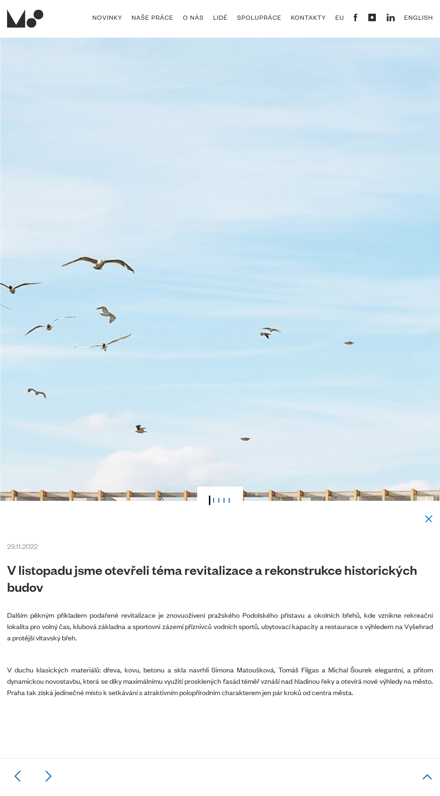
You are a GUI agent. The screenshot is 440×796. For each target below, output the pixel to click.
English (418, 17)
